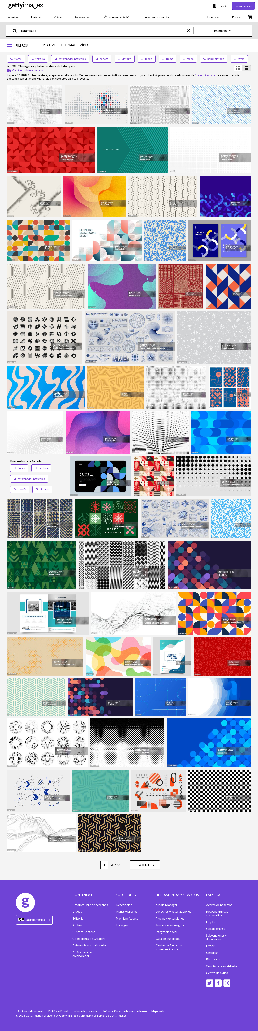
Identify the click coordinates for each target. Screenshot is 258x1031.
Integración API (166, 932)
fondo (146, 58)
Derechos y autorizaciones (173, 911)
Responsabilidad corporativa (217, 913)
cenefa (102, 58)
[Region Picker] (34, 919)
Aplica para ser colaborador (82, 953)
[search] (16, 30)
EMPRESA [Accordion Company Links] (213, 895)
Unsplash (212, 952)
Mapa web (157, 1011)
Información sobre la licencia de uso (125, 1011)
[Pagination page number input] (104, 865)
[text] (103, 30)
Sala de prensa (215, 928)
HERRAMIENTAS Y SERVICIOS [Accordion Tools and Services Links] (177, 895)
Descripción (124, 905)
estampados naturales (70, 58)
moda (188, 58)
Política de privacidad (85, 1011)
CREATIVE (48, 45)
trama (167, 58)
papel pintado (213, 58)
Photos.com (214, 959)
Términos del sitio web (30, 1011)
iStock (210, 946)
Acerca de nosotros (219, 905)
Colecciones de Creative (88, 938)
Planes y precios (126, 911)
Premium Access (127, 918)
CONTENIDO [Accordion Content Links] (82, 895)
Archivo (77, 925)
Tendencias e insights (170, 925)
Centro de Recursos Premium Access (169, 947)
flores (16, 58)
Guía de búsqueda (168, 938)
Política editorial (58, 1011)
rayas (239, 58)
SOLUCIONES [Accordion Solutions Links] (126, 895)
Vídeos (77, 911)
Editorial (78, 918)
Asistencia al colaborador (89, 945)
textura (38, 58)
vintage (124, 58)
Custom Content (83, 932)
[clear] (190, 30)
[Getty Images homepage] (25, 6)
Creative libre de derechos (90, 905)
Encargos (122, 925)
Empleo (211, 922)
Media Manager (166, 905)
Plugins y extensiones (170, 918)
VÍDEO (85, 45)
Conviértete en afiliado (221, 966)
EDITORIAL (67, 45)
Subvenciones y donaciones (216, 937)
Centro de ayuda (217, 973)
